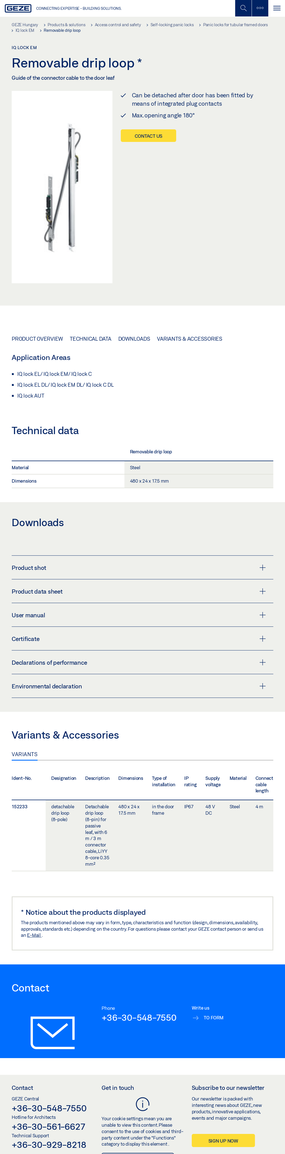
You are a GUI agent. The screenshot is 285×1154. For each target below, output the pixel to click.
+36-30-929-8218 (49, 1145)
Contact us (149, 136)
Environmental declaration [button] (139, 686)
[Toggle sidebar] (260, 8)
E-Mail (34, 935)
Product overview (37, 339)
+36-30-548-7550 (139, 1017)
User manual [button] (139, 615)
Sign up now (223, 1140)
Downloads (134, 339)
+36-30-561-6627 (48, 1126)
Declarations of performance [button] (139, 662)
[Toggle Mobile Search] (243, 8)
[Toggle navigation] (276, 8)
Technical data (90, 339)
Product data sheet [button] (139, 591)
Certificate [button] (139, 638)
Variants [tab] (25, 754)
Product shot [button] (139, 567)
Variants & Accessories (189, 339)
